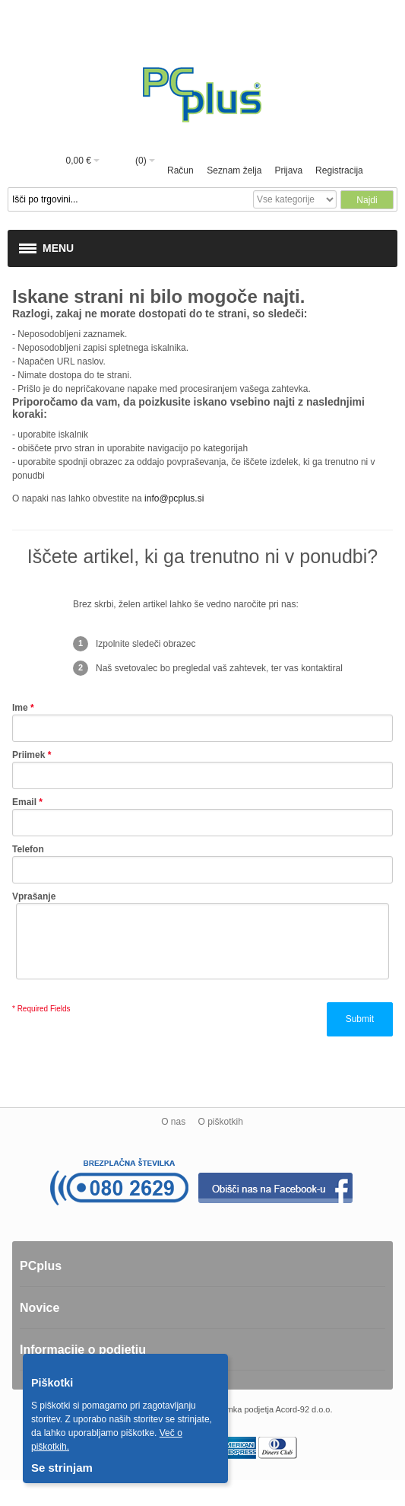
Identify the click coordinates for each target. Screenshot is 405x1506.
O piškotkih (220, 1121)
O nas (173, 1121)
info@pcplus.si (174, 498)
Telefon (28, 849)
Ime (20, 708)
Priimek (28, 755)
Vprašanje (33, 896)
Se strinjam (62, 1467)
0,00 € (78, 160)
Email (24, 802)
